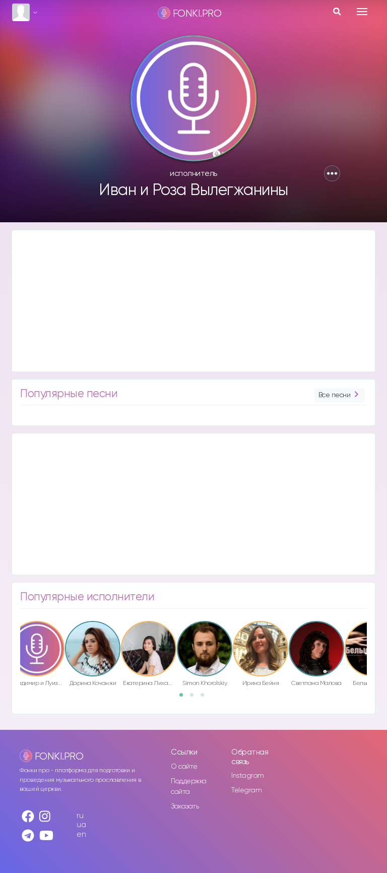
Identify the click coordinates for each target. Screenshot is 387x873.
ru (80, 816)
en (81, 834)
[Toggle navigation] (362, 11)
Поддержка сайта (189, 786)
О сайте (184, 766)
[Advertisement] (193, 300)
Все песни (339, 395)
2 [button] (195, 698)
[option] (92, 655)
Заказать (185, 806)
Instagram (247, 775)
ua (81, 825)
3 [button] (206, 698)
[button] (332, 173)
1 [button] (184, 698)
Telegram (246, 790)
